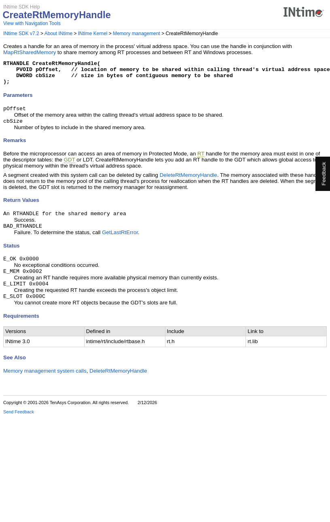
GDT (69, 166)
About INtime (58, 33)
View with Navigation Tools (32, 23)
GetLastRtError (120, 240)
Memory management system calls (45, 382)
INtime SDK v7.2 (21, 33)
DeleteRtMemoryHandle (188, 181)
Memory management (136, 33)
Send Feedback (18, 423)
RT (200, 160)
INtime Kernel (93, 33)
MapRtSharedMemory (29, 52)
